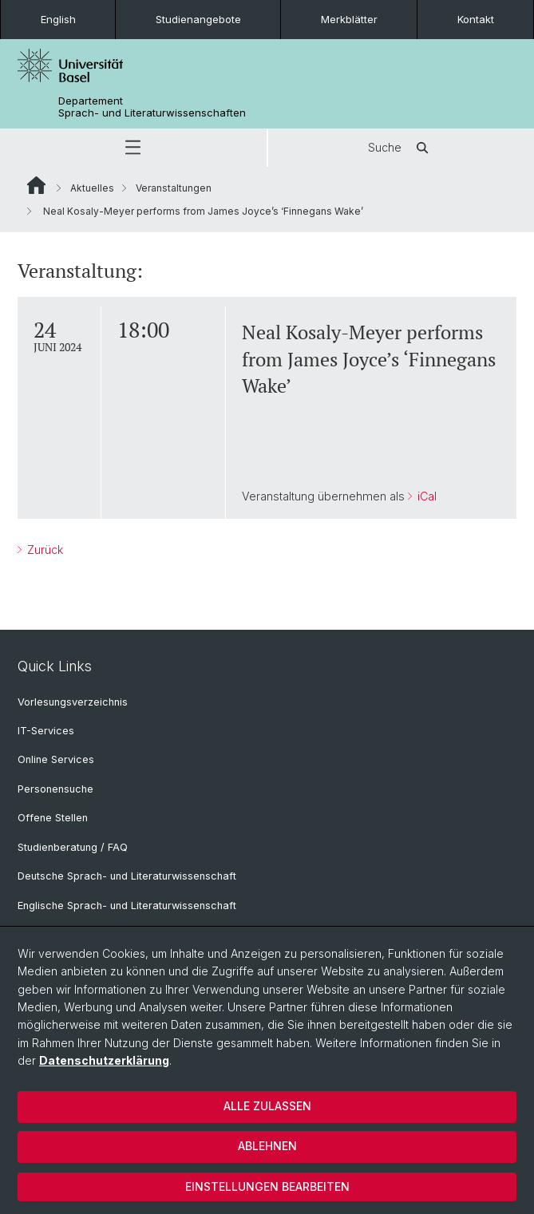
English (58, 19)
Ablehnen (267, 1146)
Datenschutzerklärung (104, 1060)
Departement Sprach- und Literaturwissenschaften (152, 107)
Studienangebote (198, 19)
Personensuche (55, 789)
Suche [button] (400, 147)
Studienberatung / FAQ (73, 847)
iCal (425, 496)
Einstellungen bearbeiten (267, 1186)
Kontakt (475, 19)
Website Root (36, 185)
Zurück (43, 549)
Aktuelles (92, 188)
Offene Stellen (53, 818)
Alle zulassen (267, 1106)
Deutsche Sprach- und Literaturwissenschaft (127, 876)
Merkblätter (349, 19)
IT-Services (46, 731)
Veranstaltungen (174, 188)
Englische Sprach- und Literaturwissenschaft (127, 905)
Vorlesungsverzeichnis (73, 702)
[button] (133, 148)
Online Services (56, 759)
